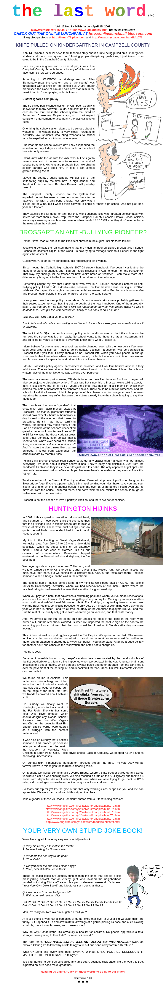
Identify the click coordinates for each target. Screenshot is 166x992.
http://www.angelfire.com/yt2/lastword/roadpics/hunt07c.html (83, 816)
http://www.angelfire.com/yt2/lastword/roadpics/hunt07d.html (83, 819)
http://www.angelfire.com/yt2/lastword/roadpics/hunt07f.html (83, 825)
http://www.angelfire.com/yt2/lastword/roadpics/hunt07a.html (83, 809)
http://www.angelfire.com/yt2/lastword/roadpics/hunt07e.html (83, 822)
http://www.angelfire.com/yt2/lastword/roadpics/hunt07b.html (83, 812)
